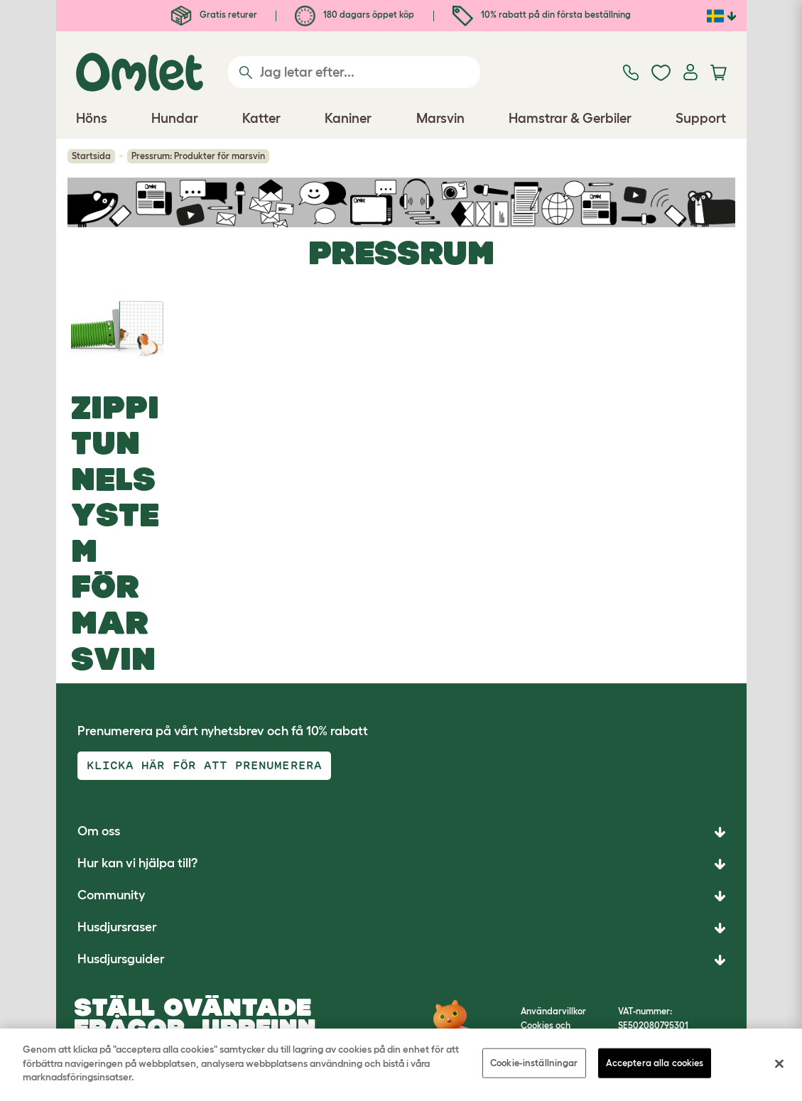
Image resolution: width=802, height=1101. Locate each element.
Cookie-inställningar (534, 1063)
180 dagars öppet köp (354, 14)
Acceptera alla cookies (655, 1063)
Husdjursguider (121, 959)
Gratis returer (214, 14)
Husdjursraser (117, 927)
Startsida (91, 156)
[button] (401, 960)
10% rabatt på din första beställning (542, 14)
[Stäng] (779, 1064)
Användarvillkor (553, 1011)
